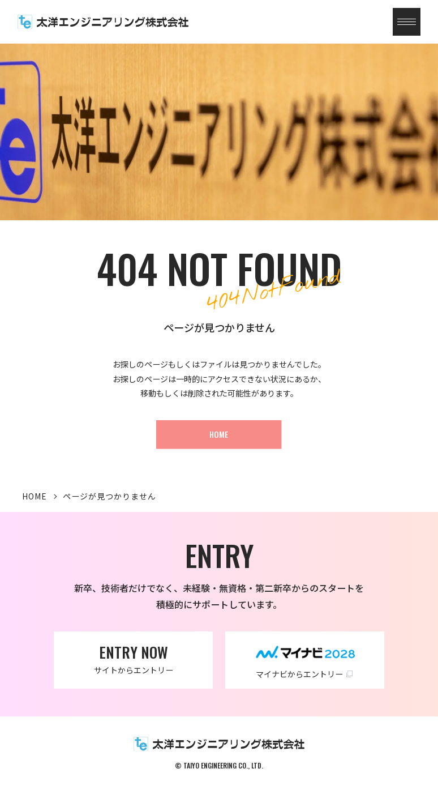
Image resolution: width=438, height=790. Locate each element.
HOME (34, 496)
